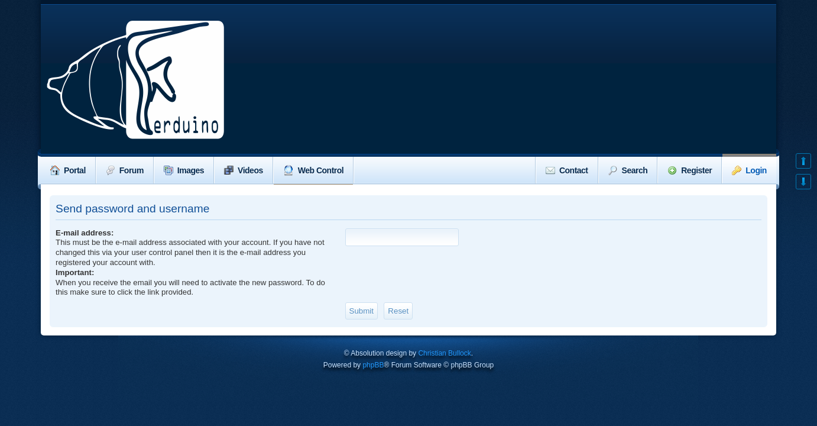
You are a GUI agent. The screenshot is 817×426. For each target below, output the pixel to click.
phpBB (373, 365)
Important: (75, 272)
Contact (567, 170)
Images (184, 170)
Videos (243, 170)
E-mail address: (85, 232)
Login (749, 170)
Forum (125, 170)
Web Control (313, 170)
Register (689, 170)
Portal (68, 170)
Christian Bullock (444, 353)
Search (628, 170)
